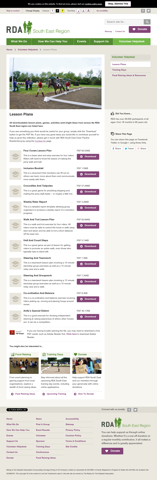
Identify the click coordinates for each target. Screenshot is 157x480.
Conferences (42, 452)
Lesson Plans (119, 64)
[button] (17, 410)
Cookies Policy (73, 436)
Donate (10, 458)
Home (9, 419)
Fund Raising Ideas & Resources (129, 75)
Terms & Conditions (76, 441)
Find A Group (43, 424)
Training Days (119, 70)
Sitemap (108, 32)
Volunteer (41, 436)
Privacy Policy (73, 430)
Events (81, 41)
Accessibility (72, 419)
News (39, 419)
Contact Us (120, 32)
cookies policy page (93, 4)
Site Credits (71, 447)
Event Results (43, 430)
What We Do (19, 41)
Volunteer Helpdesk (132, 41)
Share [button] (119, 149)
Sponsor (40, 441)
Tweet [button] (132, 149)
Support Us (101, 41)
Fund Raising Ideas (46, 458)
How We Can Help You (52, 41)
